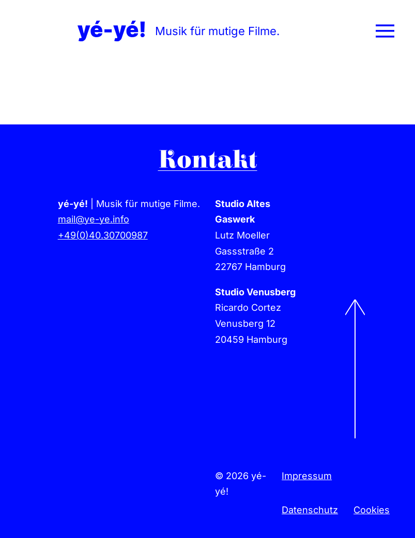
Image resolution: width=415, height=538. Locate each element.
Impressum (307, 475)
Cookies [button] (371, 509)
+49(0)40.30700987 (103, 235)
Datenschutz (310, 509)
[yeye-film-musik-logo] (111, 25)
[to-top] (355, 303)
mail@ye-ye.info (93, 219)
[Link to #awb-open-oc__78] (385, 31)
